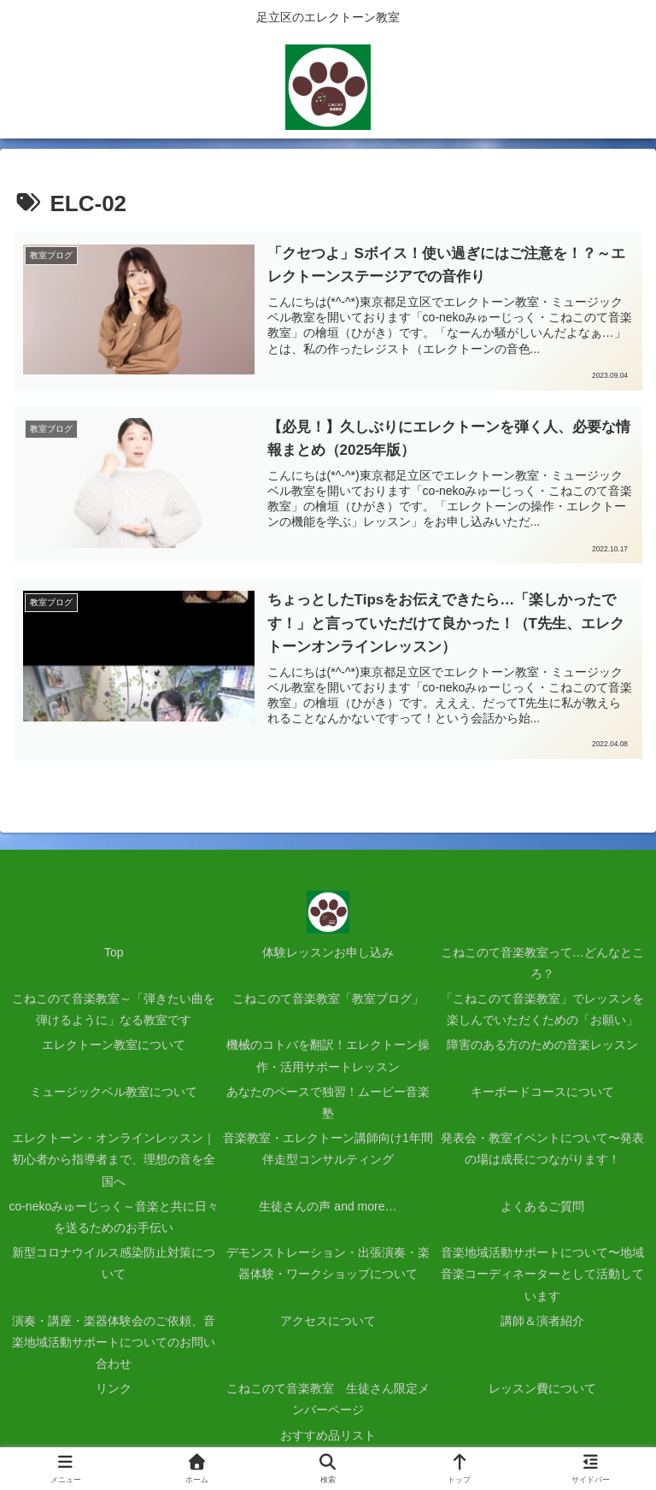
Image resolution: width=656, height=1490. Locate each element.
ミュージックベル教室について (113, 1091)
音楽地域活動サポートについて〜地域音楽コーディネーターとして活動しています (542, 1274)
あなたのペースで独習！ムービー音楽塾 (328, 1102)
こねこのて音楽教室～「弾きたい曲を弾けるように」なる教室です (113, 1009)
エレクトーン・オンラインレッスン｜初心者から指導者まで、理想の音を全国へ (113, 1159)
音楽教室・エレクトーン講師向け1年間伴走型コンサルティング (328, 1148)
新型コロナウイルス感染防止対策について (113, 1263)
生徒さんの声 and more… (327, 1206)
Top (114, 952)
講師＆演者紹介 (542, 1321)
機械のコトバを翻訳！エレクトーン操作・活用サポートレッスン (328, 1056)
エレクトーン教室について (113, 1045)
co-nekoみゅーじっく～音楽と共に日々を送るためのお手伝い (114, 1216)
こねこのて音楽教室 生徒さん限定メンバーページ (328, 1398)
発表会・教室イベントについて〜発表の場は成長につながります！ (542, 1148)
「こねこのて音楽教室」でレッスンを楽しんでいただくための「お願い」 (542, 1009)
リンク (114, 1388)
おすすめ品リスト (328, 1435)
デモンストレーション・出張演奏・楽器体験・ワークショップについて (328, 1263)
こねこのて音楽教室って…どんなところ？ (542, 963)
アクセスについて (328, 1321)
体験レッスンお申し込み (328, 952)
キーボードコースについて (542, 1091)
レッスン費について (542, 1388)
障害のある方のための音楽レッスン (542, 1045)
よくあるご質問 (542, 1206)
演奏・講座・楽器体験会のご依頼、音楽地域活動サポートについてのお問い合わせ (113, 1342)
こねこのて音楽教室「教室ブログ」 (328, 998)
